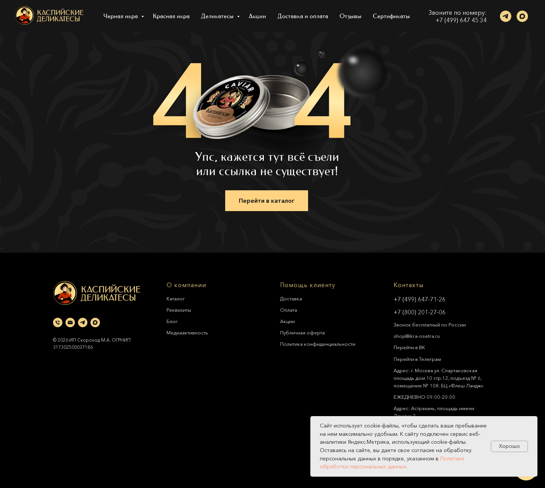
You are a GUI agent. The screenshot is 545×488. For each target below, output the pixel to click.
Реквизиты (179, 310)
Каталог (176, 298)
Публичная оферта (302, 332)
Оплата (288, 310)
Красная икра (171, 16)
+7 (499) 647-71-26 (419, 299)
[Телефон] (57, 322)
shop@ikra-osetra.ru (417, 336)
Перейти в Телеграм (417, 359)
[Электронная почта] (70, 322)
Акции (257, 16)
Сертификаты (391, 16)
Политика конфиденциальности (317, 344)
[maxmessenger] (522, 16)
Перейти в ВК (409, 347)
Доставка (291, 298)
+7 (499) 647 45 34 (461, 20)
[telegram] (505, 16)
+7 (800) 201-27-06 (419, 312)
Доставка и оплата (302, 16)
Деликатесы (218, 16)
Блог (172, 321)
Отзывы (350, 16)
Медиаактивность (187, 332)
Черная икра (121, 16)
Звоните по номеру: (457, 12)
